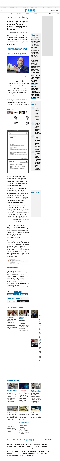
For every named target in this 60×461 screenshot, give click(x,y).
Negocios (43, 13)
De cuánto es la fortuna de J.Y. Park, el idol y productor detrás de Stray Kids (35, 79)
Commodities (41, 194)
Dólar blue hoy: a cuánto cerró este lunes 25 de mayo (36, 416)
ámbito (8, 17)
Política (35, 13)
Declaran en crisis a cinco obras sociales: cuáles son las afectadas (38, 128)
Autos (23, 451)
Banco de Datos (11, 446)
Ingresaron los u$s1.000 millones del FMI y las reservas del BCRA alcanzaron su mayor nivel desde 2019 (36, 398)
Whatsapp (24, 439)
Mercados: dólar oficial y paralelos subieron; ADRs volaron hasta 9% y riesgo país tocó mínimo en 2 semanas (35, 66)
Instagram (14, 439)
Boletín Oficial (24, 294)
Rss (48, 451)
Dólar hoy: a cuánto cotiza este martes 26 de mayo (11, 429)
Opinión (51, 13)
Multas (22, 455)
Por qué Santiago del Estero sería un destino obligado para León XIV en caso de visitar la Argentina (35, 92)
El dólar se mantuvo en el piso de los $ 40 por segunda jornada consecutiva (11, 397)
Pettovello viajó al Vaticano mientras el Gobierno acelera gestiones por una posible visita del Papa (12, 324)
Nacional (10, 449)
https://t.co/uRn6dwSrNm (20, 218)
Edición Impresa (33, 449)
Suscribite (22, 301)
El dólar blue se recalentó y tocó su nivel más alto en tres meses (12, 417)
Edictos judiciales (12, 455)
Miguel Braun (19, 18)
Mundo (17, 449)
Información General (13, 451)
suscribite (53, 10)
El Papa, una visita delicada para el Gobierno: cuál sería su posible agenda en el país (28, 118)
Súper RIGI (42, 7)
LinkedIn (17, 439)
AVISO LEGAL (44, 453)
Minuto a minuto (23, 390)
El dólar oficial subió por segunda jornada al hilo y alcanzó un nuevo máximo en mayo (37, 142)
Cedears (45, 194)
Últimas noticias (19, 444)
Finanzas (28, 13)
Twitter (7, 439)
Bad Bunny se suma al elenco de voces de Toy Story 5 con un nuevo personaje (35, 43)
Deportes (24, 449)
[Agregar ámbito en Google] (13, 32)
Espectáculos (32, 451)
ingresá (57, 10)
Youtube (20, 439)
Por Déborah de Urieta (23, 330)
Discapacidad (25, 7)
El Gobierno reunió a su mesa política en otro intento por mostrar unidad (16, 117)
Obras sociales (49, 7)
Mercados (21, 446)
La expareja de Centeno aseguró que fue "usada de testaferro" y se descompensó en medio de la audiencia (18, 50)
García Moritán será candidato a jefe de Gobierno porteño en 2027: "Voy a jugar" (17, 54)
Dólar (12, 13)
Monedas (33, 194)
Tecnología (41, 451)
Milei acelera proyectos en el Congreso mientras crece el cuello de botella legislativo (24, 324)
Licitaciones (30, 455)
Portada (9, 444)
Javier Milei (18, 7)
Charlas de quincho (34, 7)
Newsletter (48, 439)
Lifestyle (44, 446)
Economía (19, 13)
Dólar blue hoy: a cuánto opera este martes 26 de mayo (24, 417)
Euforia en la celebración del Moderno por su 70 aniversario (35, 54)
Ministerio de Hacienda (13, 294)
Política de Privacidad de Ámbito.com (28, 453)
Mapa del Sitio (11, 453)
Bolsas (36, 194)
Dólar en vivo (11, 7)
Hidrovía (55, 7)
